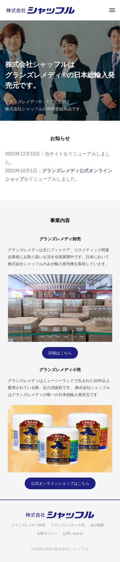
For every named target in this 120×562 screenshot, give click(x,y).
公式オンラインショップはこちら (60, 483)
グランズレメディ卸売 (28, 525)
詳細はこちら (60, 353)
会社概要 (97, 525)
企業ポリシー (47, 533)
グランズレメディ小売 (68, 525)
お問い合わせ (73, 533)
